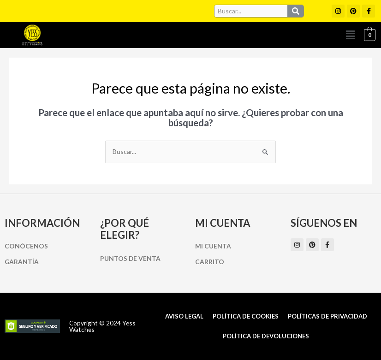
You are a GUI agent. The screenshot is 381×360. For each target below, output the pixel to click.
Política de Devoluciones (266, 336)
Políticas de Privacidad (327, 316)
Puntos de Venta (130, 258)
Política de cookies (246, 316)
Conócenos (26, 246)
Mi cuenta (213, 246)
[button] (350, 34)
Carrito (209, 262)
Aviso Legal (184, 316)
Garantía (22, 262)
